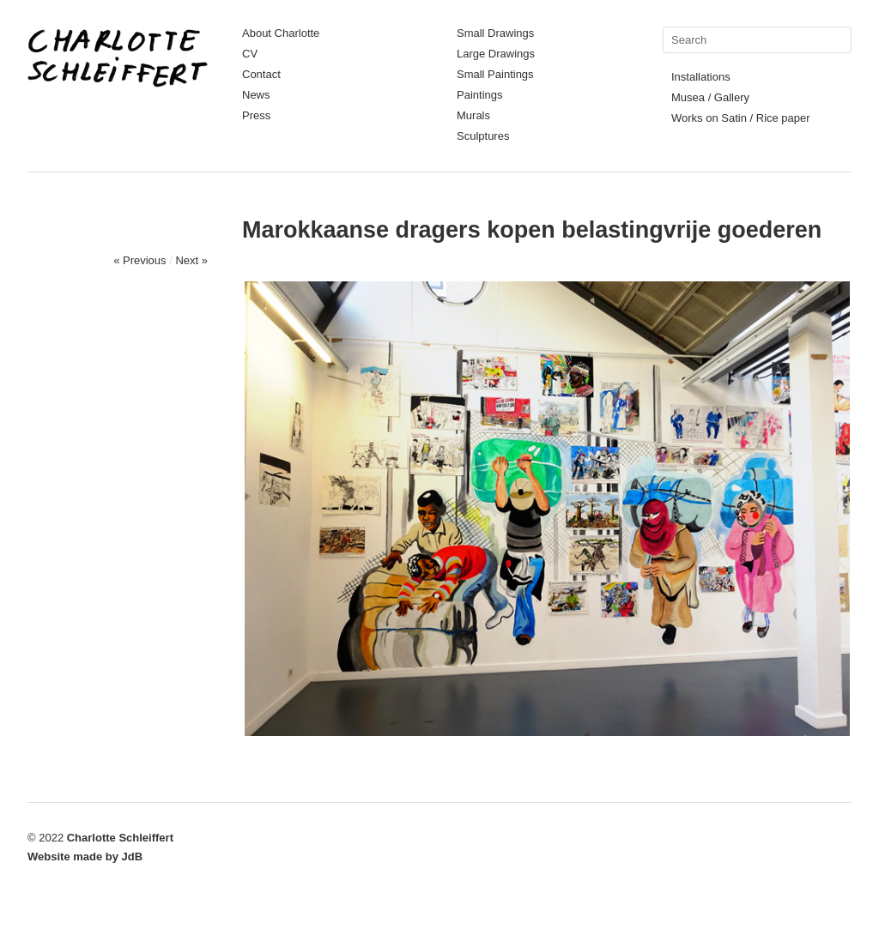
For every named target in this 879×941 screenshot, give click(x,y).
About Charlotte (280, 33)
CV (250, 53)
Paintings (479, 94)
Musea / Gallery (710, 97)
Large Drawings (496, 53)
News (256, 94)
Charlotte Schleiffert (120, 837)
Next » (191, 260)
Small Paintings (495, 74)
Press (256, 115)
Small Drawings (495, 33)
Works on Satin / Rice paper (740, 118)
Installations (700, 76)
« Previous (139, 260)
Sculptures (483, 136)
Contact (261, 74)
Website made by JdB (84, 856)
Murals (473, 115)
